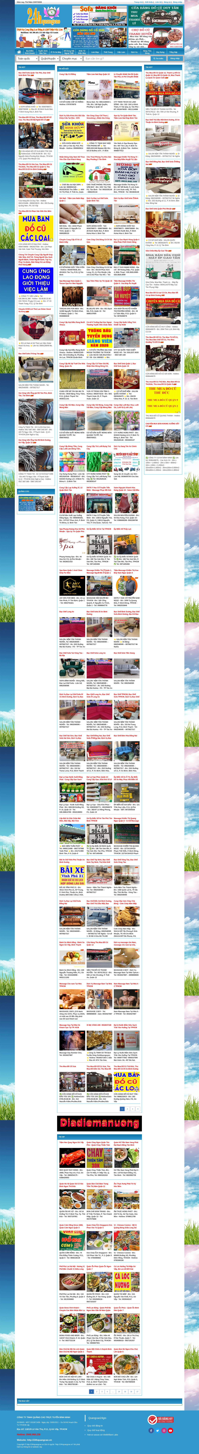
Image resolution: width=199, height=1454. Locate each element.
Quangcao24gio (97, 1418)
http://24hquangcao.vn (39, 1440)
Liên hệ (158, 2)
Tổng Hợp (173, 52)
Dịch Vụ (134, 52)
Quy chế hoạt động (96, 1430)
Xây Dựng (160, 52)
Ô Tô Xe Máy (56, 52)
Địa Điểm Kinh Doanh (30, 52)
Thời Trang (108, 52)
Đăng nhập (177, 2)
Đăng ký (167, 2)
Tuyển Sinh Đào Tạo (43, 52)
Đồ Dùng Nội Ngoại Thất (69, 52)
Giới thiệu (149, 2)
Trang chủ (138, 2)
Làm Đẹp (95, 52)
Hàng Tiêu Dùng (147, 52)
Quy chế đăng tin (95, 1426)
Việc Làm (121, 52)
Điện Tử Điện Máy (82, 52)
